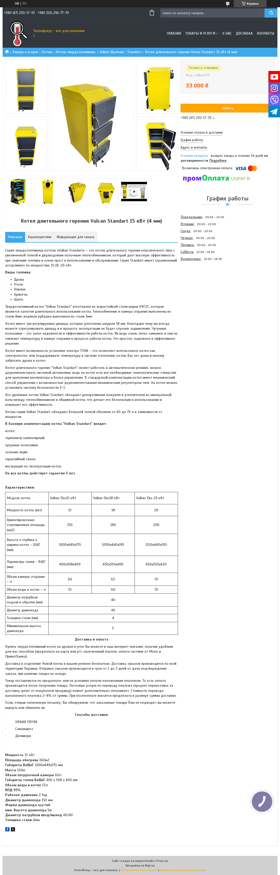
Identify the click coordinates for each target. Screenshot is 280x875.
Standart (134, 52)
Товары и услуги (200, 33)
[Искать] (271, 13)
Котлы (47, 52)
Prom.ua (162, 861)
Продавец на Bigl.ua (140, 865)
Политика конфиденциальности (183, 870)
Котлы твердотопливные (76, 52)
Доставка (244, 33)
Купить (228, 108)
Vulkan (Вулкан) (111, 52)
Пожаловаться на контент (139, 870)
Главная (174, 33)
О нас (227, 33)
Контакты (265, 33)
